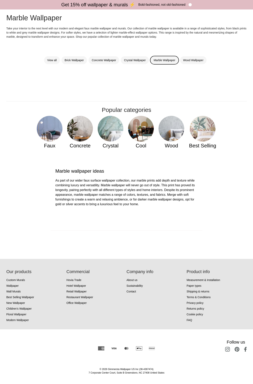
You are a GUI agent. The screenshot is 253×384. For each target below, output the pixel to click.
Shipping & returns (198, 291)
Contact (131, 291)
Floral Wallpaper (16, 314)
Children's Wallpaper (19, 308)
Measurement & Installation (203, 280)
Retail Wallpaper (76, 291)
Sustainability (134, 285)
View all (52, 60)
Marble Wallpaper (164, 60)
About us (131, 280)
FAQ (189, 320)
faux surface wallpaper (99, 180)
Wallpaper (12, 285)
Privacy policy (195, 302)
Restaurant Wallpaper (79, 297)
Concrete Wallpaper (104, 60)
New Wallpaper (15, 302)
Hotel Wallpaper (76, 285)
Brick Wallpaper (74, 60)
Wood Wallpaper (193, 60)
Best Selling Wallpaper (20, 297)
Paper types (194, 285)
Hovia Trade (73, 280)
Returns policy (195, 308)
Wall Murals (13, 291)
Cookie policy (195, 314)
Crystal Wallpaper (135, 60)
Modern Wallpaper (17, 320)
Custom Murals (15, 280)
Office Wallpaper (76, 302)
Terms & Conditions (199, 297)
